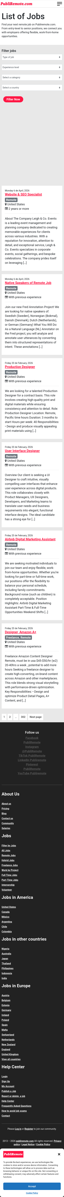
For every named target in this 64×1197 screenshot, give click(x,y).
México (5, 917)
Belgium (6, 1000)
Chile (4, 926)
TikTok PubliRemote (32, 755)
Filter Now (13, 99)
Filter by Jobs (9, 845)
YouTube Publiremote (32, 773)
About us (6, 803)
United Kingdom (10, 1054)
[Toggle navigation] (59, 4)
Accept (32, 1186)
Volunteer (7, 889)
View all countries (11, 1059)
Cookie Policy (32, 1193)
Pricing (5, 808)
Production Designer (20, 367)
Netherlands (8, 1039)
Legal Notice (28, 1144)
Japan (5, 958)
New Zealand (8, 1044)
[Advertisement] (32, 144)
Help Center (8, 1101)
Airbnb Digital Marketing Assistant (30, 539)
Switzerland (8, 1034)
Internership (8, 885)
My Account (8, 1086)
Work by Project (10, 870)
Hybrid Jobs (8, 860)
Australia (6, 953)
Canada (6, 912)
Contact (6, 1115)
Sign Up (6, 1081)
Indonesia (7, 973)
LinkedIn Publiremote (32, 760)
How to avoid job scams (14, 1111)
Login (5, 1076)
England (6, 1049)
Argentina (7, 921)
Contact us (7, 818)
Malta (5, 1030)
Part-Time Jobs (10, 880)
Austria (5, 995)
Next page (36, 717)
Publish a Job (9, 1091)
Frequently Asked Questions (16, 1106)
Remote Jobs (9, 855)
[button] (59, 1154)
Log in (18, 1129)
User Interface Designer (22, 451)
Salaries (6, 828)
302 (23, 717)
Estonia (5, 1005)
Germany (6, 1010)
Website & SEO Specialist (23, 194)
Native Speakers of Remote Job (28, 283)
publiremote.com (25, 1141)
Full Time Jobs (9, 875)
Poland (5, 1020)
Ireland (5, 1015)
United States (9, 907)
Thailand (6, 963)
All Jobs (6, 850)
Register (29, 1129)
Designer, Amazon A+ (20, 632)
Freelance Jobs (10, 865)
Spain (5, 1025)
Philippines (7, 968)
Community (8, 823)
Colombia (7, 931)
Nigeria (5, 948)
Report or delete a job (13, 1096)
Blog (4, 813)
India (4, 978)
